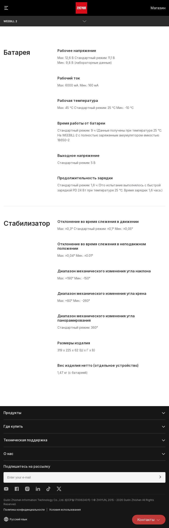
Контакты (148, 519)
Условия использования (65, 509)
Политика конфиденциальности (24, 509)
